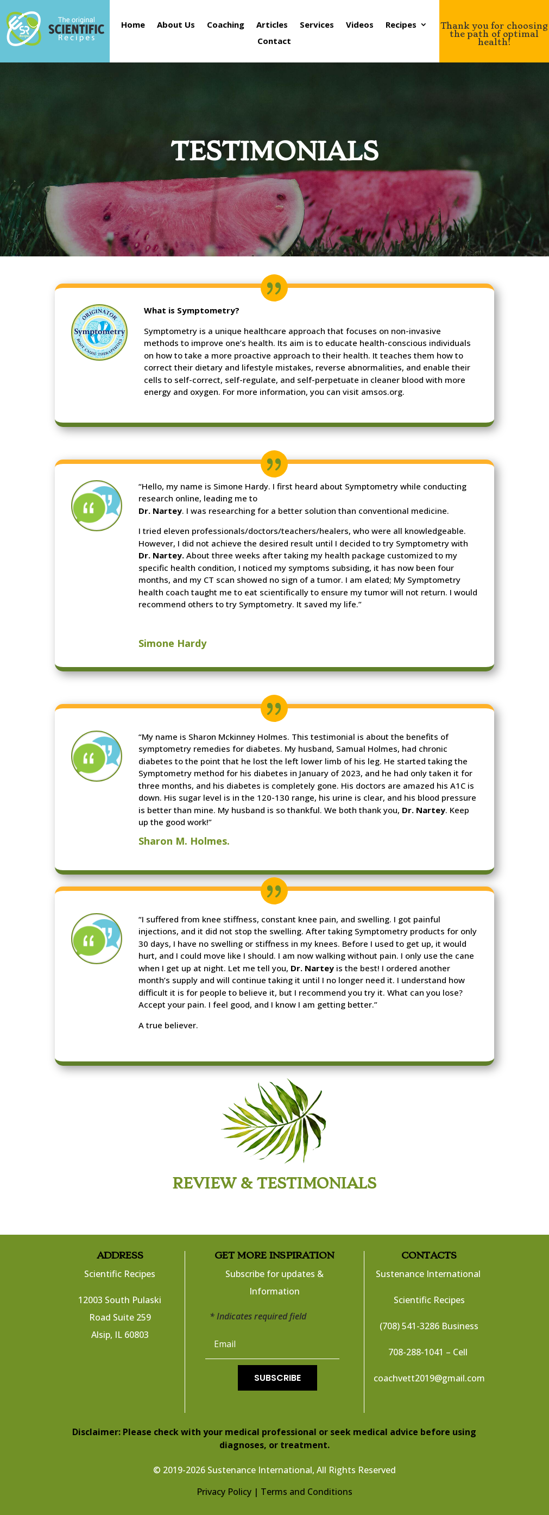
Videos (360, 25)
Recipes (401, 25)
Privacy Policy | (227, 1492)
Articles (272, 25)
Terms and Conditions (306, 1492)
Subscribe (277, 1378)
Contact (274, 41)
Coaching (225, 25)
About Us (176, 25)
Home (133, 25)
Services (317, 25)
